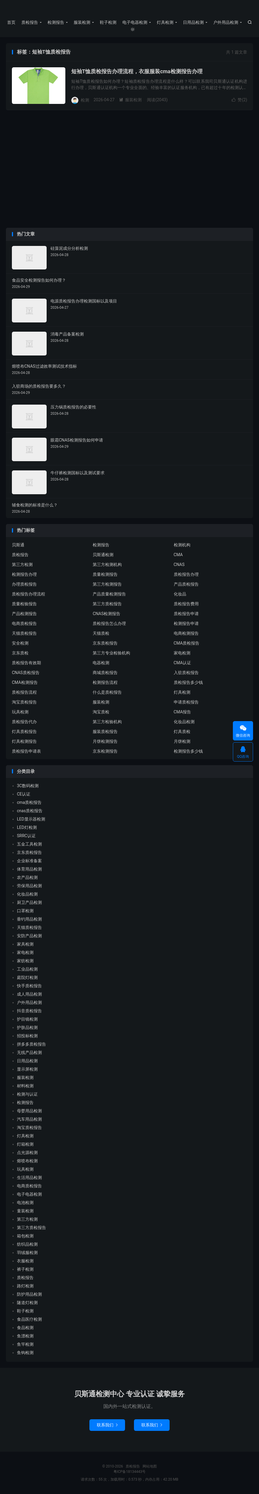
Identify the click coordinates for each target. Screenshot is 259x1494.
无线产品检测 (29, 1052)
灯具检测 (165, 22)
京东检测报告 (105, 751)
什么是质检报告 (107, 692)
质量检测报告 (105, 574)
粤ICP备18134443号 (129, 1472)
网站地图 (150, 1466)
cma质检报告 (29, 802)
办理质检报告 (24, 584)
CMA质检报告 (187, 643)
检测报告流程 (105, 682)
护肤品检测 (27, 1027)
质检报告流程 (24, 692)
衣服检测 (25, 1260)
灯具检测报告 (24, 741)
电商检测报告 (186, 633)
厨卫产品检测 (29, 902)
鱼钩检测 (25, 1352)
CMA (178, 554)
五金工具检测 (29, 844)
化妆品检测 (184, 721)
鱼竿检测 (25, 1344)
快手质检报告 (29, 985)
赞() (239, 99)
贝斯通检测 (103, 554)
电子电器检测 (134, 22)
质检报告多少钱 (188, 682)
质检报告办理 (186, 574)
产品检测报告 (24, 613)
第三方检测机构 (107, 564)
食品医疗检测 (29, 1319)
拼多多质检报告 (31, 1044)
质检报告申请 (186, 613)
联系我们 (107, 1425)
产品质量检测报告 (109, 594)
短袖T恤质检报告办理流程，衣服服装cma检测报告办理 (137, 71)
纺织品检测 (27, 1244)
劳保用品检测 (29, 885)
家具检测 (25, 944)
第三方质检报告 (107, 603)
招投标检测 (27, 1035)
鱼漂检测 (25, 1336)
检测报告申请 (186, 623)
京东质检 (20, 653)
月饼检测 (182, 741)
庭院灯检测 (27, 977)
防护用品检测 (29, 1294)
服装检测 (82, 22)
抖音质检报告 (29, 1010)
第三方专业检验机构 (111, 653)
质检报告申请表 (26, 751)
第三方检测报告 (107, 584)
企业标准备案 (29, 860)
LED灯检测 (27, 827)
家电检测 (182, 653)
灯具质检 (182, 731)
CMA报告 (182, 711)
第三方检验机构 (107, 721)
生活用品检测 (29, 1177)
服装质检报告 (105, 731)
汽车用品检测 (29, 1119)
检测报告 (56, 22)
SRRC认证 (26, 835)
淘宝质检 (101, 711)
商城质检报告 (105, 672)
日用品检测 (193, 22)
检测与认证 (27, 1094)
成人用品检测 (29, 994)
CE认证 (23, 794)
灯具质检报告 (24, 731)
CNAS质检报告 (26, 672)
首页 (11, 22)
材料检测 (25, 1085)
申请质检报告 (186, 702)
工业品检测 (27, 969)
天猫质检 (101, 633)
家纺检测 (25, 960)
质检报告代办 (24, 721)
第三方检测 (22, 564)
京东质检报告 (105, 643)
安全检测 (20, 643)
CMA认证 (182, 662)
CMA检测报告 (25, 682)
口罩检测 (25, 910)
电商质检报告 (24, 623)
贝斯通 (18, 544)
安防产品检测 (29, 935)
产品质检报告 (186, 584)
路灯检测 (25, 1286)
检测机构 (182, 544)
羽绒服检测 (27, 1252)
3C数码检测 (28, 785)
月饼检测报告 (105, 741)
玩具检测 (20, 711)
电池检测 (25, 1202)
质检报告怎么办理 (109, 623)
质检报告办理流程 (28, 594)
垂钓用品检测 (29, 919)
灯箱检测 (25, 1144)
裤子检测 (25, 1269)
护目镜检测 (27, 1019)
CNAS (179, 564)
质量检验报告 (24, 603)
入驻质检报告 (186, 672)
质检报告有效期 (26, 662)
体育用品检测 (29, 869)
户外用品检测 (225, 22)
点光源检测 (27, 1152)
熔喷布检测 (27, 1160)
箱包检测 (25, 1235)
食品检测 (25, 1327)
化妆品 (180, 594)
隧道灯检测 (27, 1302)
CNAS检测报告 (106, 613)
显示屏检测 (27, 1069)
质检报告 (129, 9)
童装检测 (25, 1210)
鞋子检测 (108, 22)
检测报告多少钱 (188, 751)
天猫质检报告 (24, 633)
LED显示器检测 (31, 819)
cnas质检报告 (29, 810)
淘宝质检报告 (24, 702)
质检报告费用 (186, 603)
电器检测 (101, 662)
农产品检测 (27, 877)
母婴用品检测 (29, 1110)
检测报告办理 (24, 574)
